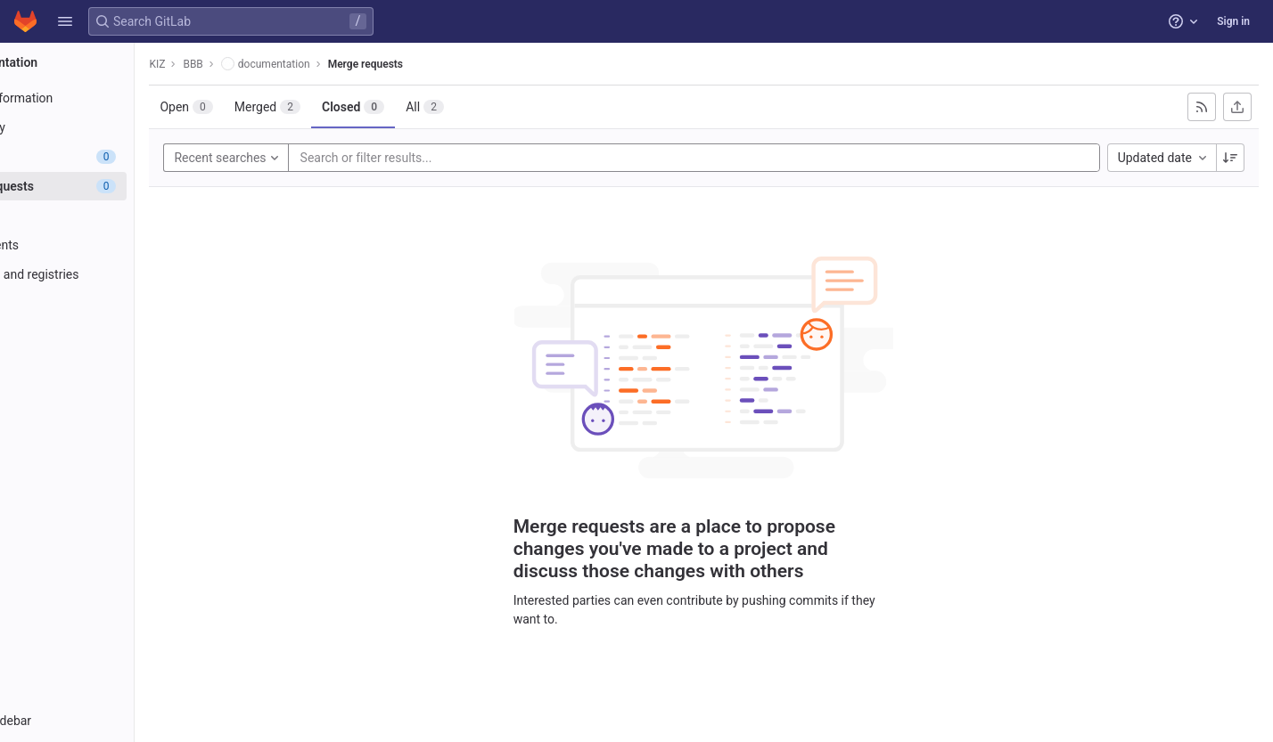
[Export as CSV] (1237, 107)
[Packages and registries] (113, 274)
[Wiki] (113, 362)
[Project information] (113, 98)
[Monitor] (113, 303)
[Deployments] (113, 245)
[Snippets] (113, 392)
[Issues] (113, 157)
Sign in (1233, 21)
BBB (286, 64)
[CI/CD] (113, 215)
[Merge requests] (113, 186)
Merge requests (458, 64)
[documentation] (114, 62)
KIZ (250, 64)
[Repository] (113, 127)
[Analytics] (113, 333)
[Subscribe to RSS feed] (1201, 107)
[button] (65, 21)
